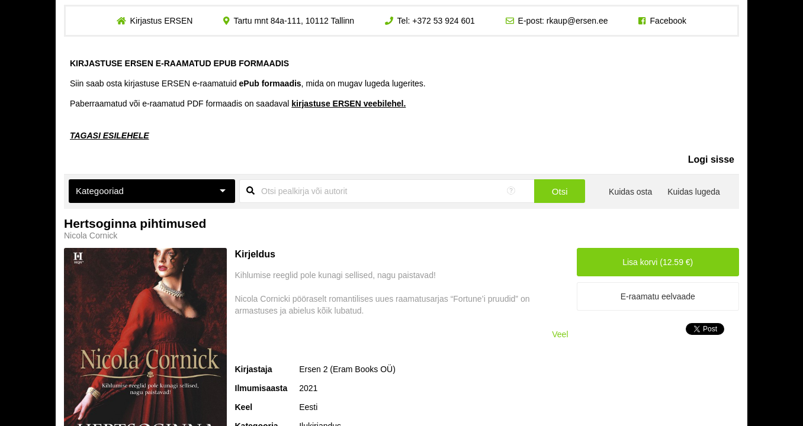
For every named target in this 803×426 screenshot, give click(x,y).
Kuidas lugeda (693, 191)
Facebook (668, 20)
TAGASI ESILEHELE (109, 135)
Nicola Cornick (90, 235)
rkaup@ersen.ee (577, 20)
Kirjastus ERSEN (161, 20)
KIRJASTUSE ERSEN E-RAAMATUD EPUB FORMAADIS (179, 63)
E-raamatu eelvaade (658, 296)
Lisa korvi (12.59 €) (657, 262)
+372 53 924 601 (443, 20)
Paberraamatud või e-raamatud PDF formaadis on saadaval (238, 103)
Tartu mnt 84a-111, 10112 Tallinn (293, 20)
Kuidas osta (630, 191)
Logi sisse (711, 159)
